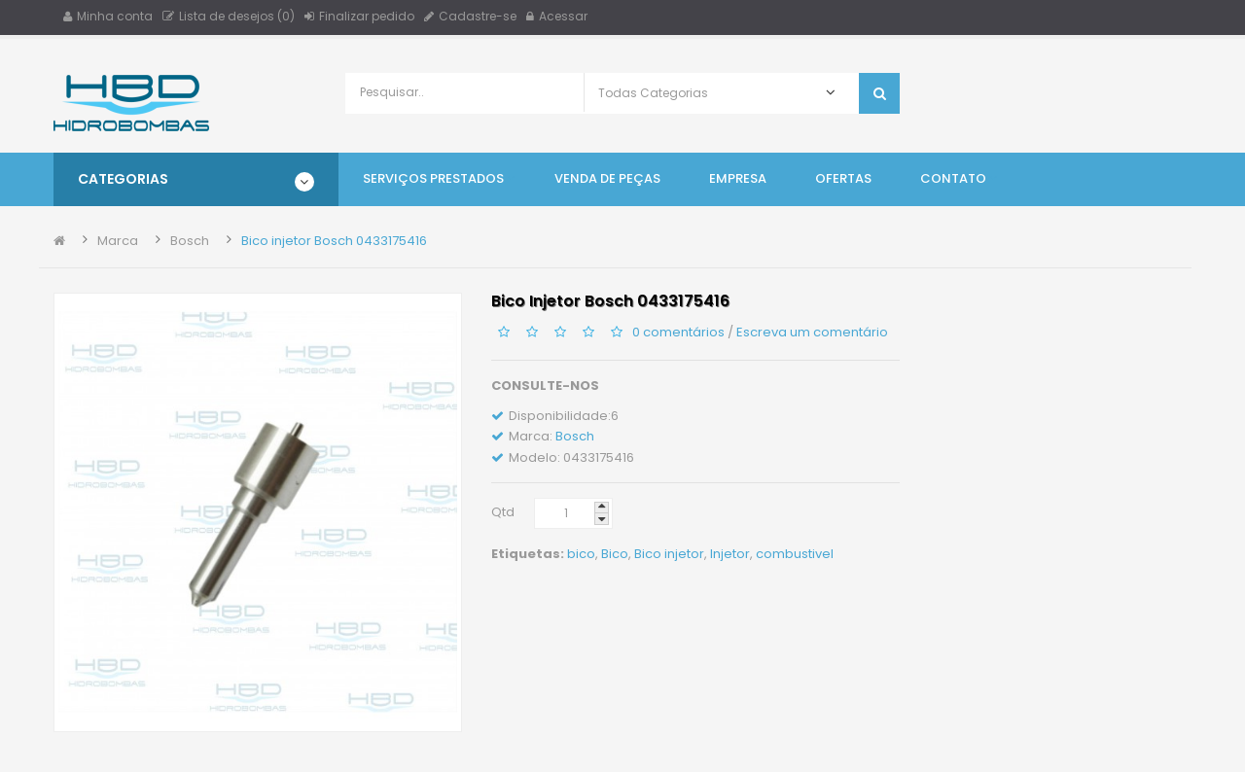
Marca (117, 240)
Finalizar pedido (359, 16)
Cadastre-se (470, 16)
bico (581, 553)
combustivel (795, 553)
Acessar (556, 16)
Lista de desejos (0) (228, 16)
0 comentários (678, 331)
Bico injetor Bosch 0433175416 (334, 240)
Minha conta (108, 16)
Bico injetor (669, 553)
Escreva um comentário (812, 331)
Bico (614, 553)
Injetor (730, 553)
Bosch (189, 240)
